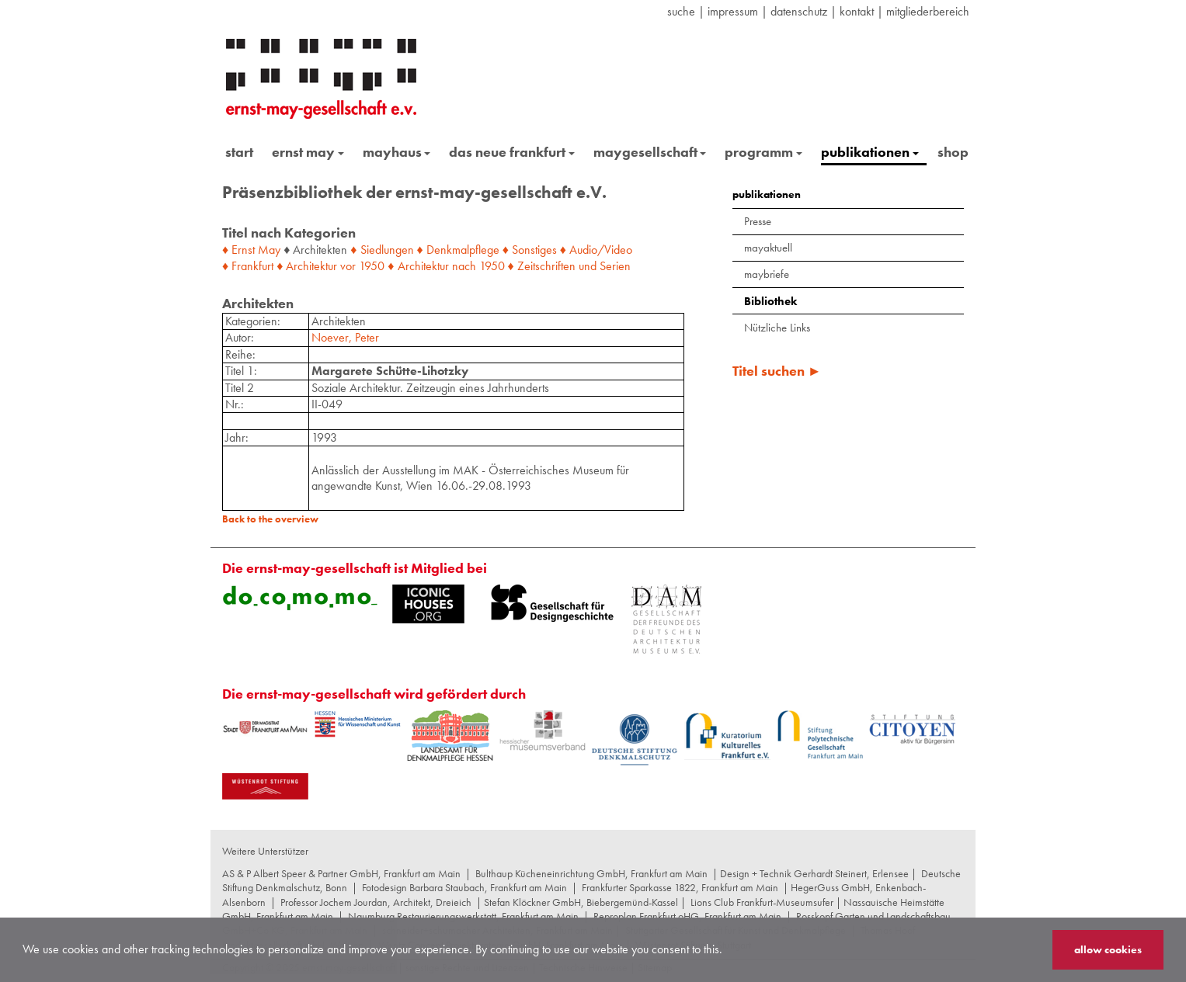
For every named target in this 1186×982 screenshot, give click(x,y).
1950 (371, 266)
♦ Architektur (307, 266)
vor (348, 266)
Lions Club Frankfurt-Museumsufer (761, 902)
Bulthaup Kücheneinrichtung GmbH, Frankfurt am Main (591, 873)
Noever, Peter (345, 337)
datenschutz (798, 11)
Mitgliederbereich (927, 11)
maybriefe (766, 274)
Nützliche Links (777, 327)
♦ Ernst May (251, 249)
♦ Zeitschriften (542, 266)
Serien (615, 266)
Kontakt (857, 11)
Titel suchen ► (777, 371)
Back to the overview (270, 519)
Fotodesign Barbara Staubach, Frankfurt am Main (464, 887)
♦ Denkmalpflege (458, 249)
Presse (757, 221)
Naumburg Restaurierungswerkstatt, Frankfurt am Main (463, 916)
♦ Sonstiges (530, 249)
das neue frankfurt (512, 152)
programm (763, 152)
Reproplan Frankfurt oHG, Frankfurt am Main (687, 916)
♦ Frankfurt (247, 266)
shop (953, 152)
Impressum (733, 11)
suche (681, 11)
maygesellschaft (650, 152)
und (587, 266)
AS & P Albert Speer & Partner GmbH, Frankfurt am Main (341, 873)
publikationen (870, 152)
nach (464, 266)
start (239, 152)
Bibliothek (770, 301)
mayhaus (397, 152)
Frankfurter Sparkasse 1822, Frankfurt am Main (680, 887)
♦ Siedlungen (381, 249)
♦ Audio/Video (596, 249)
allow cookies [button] (1108, 949)
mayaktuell (768, 247)
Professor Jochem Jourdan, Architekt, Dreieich (375, 902)
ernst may (308, 152)
